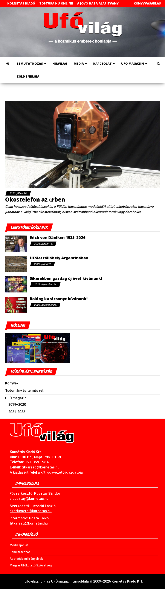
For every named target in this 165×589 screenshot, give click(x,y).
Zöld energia (28, 76)
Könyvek (11, 383)
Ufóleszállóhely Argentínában (59, 257)
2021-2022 (16, 412)
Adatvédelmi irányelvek (26, 558)
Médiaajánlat (19, 545)
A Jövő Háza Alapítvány (98, 3)
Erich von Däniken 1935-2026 (57, 237)
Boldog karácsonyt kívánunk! (58, 298)
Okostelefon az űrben (35, 199)
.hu (40, 467)
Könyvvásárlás (147, 3)
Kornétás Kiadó (21, 3)
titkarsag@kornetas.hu (29, 523)
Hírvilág (59, 63)
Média (80, 63)
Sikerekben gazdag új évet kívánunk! (66, 278)
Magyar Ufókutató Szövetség (31, 565)
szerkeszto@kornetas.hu (31, 511)
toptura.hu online (56, 3)
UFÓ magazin (134, 63)
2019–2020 (17, 404)
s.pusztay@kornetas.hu (29, 498)
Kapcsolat (104, 63)
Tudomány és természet (24, 391)
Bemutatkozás (31, 63)
